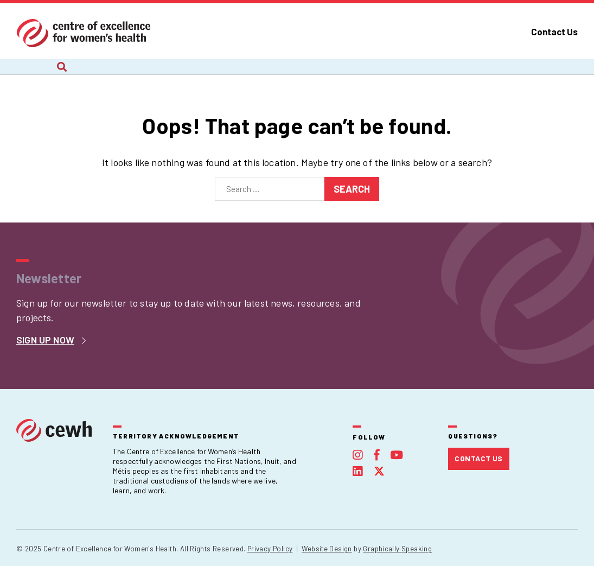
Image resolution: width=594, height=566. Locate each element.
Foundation (503, 74)
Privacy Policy (269, 548)
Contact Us (554, 31)
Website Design (327, 548)
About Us (35, 74)
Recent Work (214, 74)
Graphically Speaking (397, 548)
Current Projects (120, 74)
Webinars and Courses (319, 74)
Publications (423, 74)
